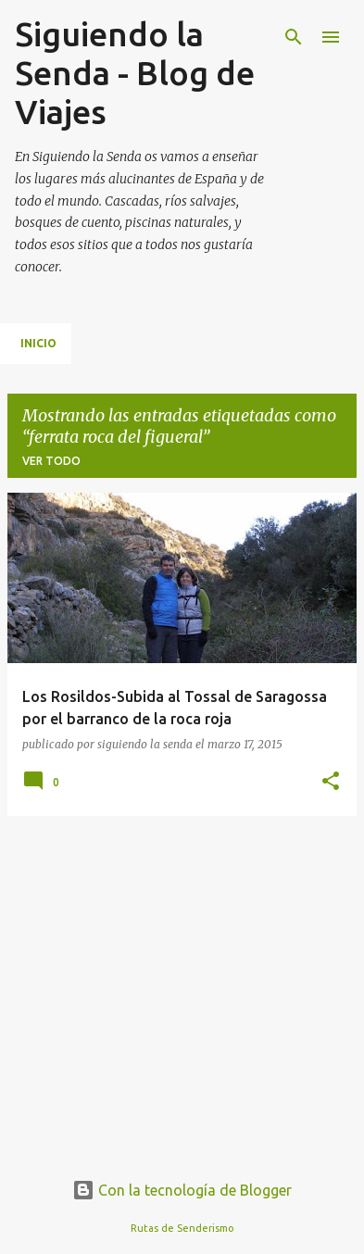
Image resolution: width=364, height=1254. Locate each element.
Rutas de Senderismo (182, 1228)
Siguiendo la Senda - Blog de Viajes (135, 73)
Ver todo (51, 461)
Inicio (38, 343)
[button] (331, 782)
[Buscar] (293, 37)
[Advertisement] (182, 960)
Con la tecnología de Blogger (182, 1190)
